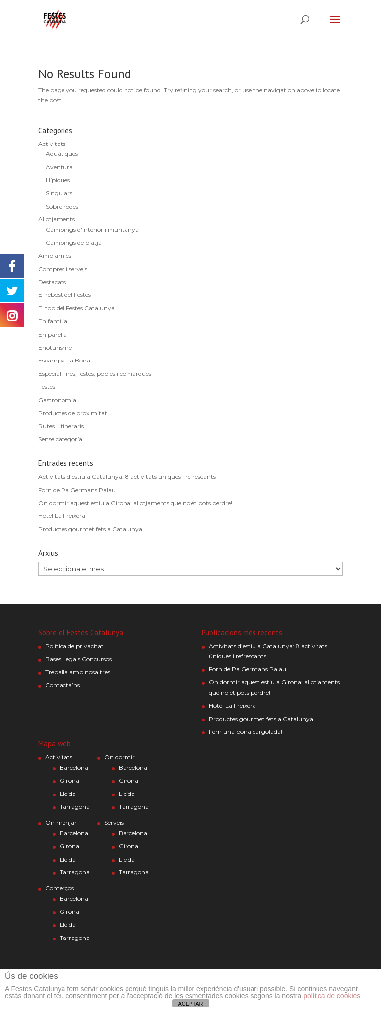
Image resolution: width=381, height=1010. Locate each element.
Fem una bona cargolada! (245, 731)
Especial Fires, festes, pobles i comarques (94, 373)
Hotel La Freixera (61, 515)
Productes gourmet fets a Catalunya (90, 529)
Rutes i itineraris (61, 426)
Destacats (52, 282)
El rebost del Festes (64, 294)
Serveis (114, 822)
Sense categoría (60, 439)
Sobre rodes (62, 206)
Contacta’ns (62, 685)
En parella (52, 334)
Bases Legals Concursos (78, 659)
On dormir (119, 757)
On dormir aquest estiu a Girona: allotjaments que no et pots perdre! (135, 502)
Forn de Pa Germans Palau (77, 490)
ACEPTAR (190, 1004)
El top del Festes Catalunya (76, 308)
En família (52, 321)
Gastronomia (57, 400)
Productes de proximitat (72, 413)
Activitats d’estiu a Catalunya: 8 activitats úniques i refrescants (127, 476)
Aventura (59, 167)
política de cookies (331, 996)
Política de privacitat (74, 645)
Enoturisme (55, 347)
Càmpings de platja (74, 242)
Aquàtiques (62, 153)
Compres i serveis (62, 269)
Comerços (59, 888)
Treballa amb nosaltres (77, 672)
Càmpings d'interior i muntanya (92, 229)
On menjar (61, 822)
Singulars (59, 193)
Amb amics (54, 255)
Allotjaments (56, 219)
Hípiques (58, 180)
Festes (46, 386)
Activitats (51, 143)
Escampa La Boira (64, 360)
